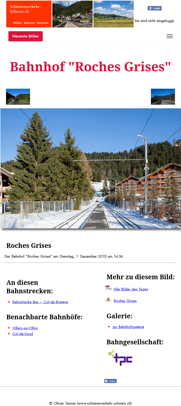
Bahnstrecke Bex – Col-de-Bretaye (40, 302)
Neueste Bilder (25, 36)
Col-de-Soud (22, 334)
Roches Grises (125, 300)
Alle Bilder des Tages (131, 289)
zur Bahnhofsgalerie (128, 327)
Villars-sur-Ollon (25, 328)
